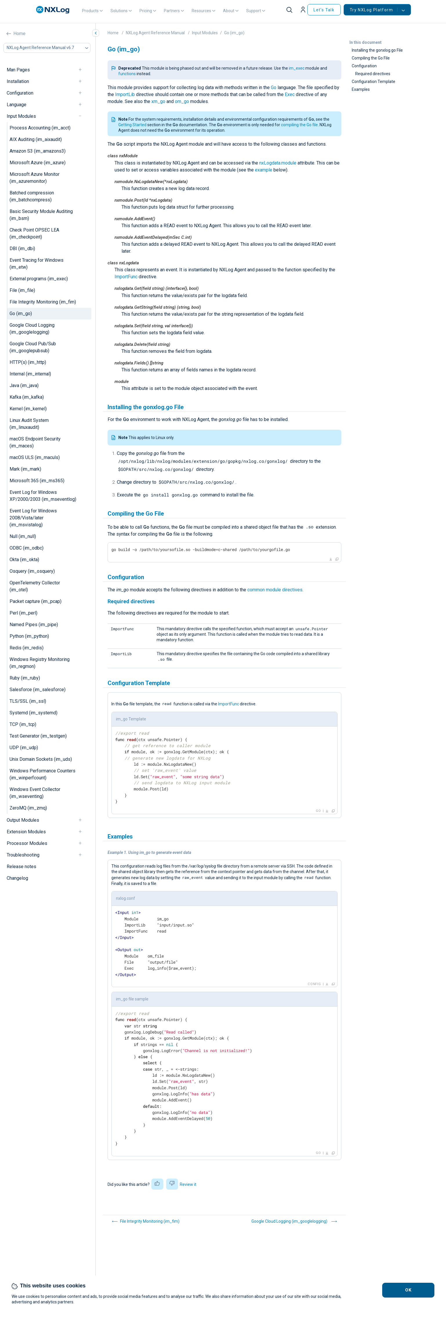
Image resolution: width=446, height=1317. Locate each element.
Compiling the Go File (371, 58)
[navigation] (82, 69)
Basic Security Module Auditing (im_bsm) (41, 215)
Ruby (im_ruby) (25, 678)
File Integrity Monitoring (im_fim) (43, 302)
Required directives (372, 73)
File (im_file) (22, 290)
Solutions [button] (119, 10)
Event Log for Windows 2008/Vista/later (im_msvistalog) (33, 517)
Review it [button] (188, 1184)
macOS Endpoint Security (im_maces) (35, 442)
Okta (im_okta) (24, 559)
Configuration (20, 93)
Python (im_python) (29, 636)
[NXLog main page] (52, 10)
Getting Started (132, 124)
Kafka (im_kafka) (27, 397)
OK (408, 1290)
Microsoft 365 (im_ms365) (37, 480)
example (263, 170)
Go (273, 87)
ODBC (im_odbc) (26, 548)
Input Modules (21, 116)
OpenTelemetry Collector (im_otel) (35, 586)
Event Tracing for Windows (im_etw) (37, 263)
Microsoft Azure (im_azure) (38, 162)
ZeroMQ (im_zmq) (28, 808)
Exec (290, 94)
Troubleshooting (23, 855)
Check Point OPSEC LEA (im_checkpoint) (34, 233)
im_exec (296, 68)
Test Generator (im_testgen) (38, 736)
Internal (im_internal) (30, 374)
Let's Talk (323, 10)
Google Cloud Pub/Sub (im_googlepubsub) (33, 347)
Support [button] (253, 10)
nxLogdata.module (277, 163)
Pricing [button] (145, 10)
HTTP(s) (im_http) (28, 362)
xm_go (158, 101)
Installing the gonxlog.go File (377, 50)
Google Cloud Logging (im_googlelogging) (32, 328)
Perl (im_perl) (23, 613)
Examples (361, 89)
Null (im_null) (23, 536)
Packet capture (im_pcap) (35, 601)
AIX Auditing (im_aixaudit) (36, 139)
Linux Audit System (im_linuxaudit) (29, 424)
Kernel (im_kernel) (28, 408)
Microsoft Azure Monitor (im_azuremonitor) (34, 177)
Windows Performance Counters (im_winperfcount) (42, 774)
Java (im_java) (24, 385)
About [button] (228, 10)
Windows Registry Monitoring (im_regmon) (40, 663)
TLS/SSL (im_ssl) (28, 701)
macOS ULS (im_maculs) (35, 457)
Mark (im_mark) (25, 469)
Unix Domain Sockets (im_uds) (41, 759)
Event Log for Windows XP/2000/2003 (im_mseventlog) (43, 495)
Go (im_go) (21, 313)
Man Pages (18, 70)
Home (19, 33)
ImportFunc (126, 276)
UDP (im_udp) (24, 747)
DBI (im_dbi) (22, 248)
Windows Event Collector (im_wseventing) (35, 793)
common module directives (274, 589)
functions (127, 73)
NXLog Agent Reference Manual (155, 32)
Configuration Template (373, 81)
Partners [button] (172, 10)
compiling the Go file (299, 124)
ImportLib (125, 94)
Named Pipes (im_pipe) (34, 624)
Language (16, 104)
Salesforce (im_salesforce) (38, 689)
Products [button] (90, 10)
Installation (18, 81)
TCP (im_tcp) (23, 724)
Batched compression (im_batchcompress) (32, 196)
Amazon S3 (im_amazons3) (38, 151)
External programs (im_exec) (39, 278)
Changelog (17, 878)
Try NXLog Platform (374, 10)
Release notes (21, 866)
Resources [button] (201, 10)
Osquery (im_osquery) (32, 571)
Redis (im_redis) (26, 648)
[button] (303, 9)
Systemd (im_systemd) (33, 713)
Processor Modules (27, 843)
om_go (182, 101)
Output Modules (23, 820)
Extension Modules (26, 831)
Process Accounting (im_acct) (40, 128)
